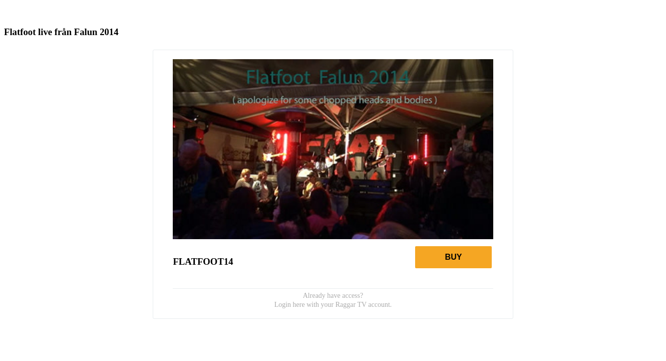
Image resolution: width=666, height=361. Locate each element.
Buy (453, 257)
